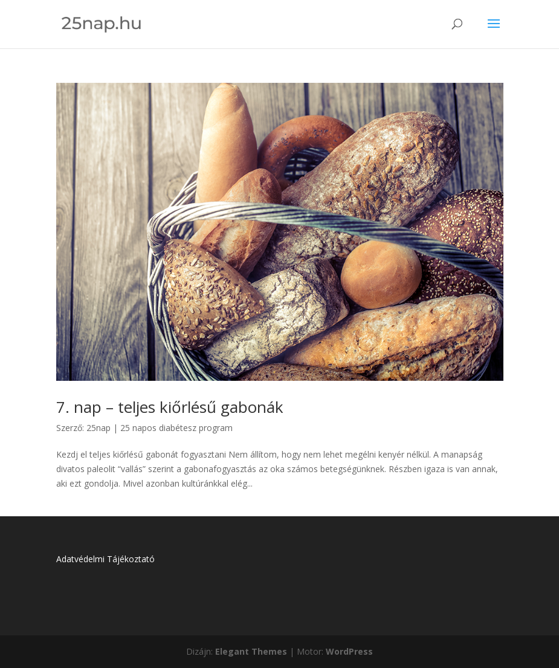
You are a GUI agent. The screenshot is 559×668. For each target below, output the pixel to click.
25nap (98, 427)
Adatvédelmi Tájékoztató (105, 559)
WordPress (349, 651)
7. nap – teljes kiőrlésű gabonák (169, 407)
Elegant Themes (251, 651)
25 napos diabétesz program (176, 427)
